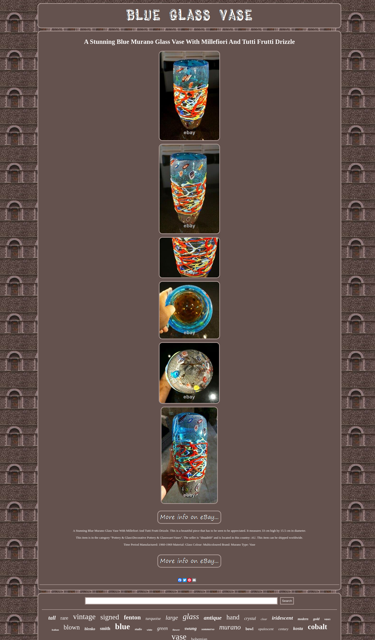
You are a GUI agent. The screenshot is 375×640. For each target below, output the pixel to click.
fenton (132, 617)
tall (52, 618)
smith (105, 628)
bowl (250, 629)
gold (316, 619)
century (283, 629)
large (171, 617)
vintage (84, 616)
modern (303, 619)
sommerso (207, 629)
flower (176, 629)
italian (55, 629)
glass (191, 616)
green (162, 628)
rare (64, 618)
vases (327, 619)
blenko (90, 629)
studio (138, 629)
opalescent (266, 629)
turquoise (153, 618)
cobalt (317, 627)
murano (230, 627)
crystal (250, 618)
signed (109, 617)
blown (72, 627)
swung (191, 628)
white (149, 629)
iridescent (282, 618)
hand (232, 617)
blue (122, 626)
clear (264, 619)
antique (213, 618)
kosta (298, 628)
